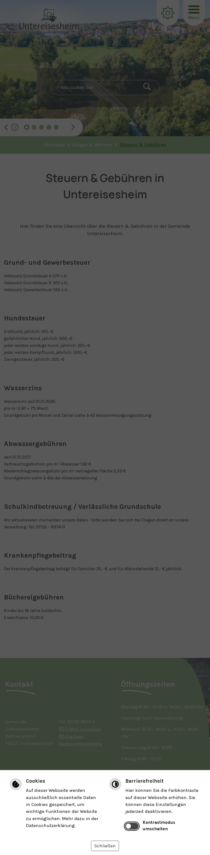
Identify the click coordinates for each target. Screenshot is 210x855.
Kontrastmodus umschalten (159, 825)
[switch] (132, 826)
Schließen (105, 846)
